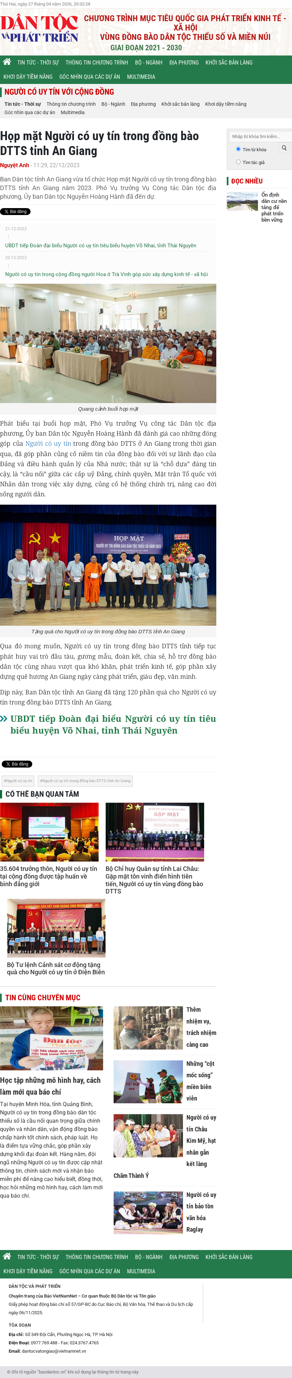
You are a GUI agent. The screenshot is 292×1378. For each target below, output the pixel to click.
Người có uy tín (48, 443)
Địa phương (184, 62)
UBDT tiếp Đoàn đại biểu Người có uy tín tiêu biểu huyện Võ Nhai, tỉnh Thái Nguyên (100, 245)
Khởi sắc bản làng (229, 62)
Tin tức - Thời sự (38, 62)
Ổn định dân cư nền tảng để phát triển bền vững (274, 207)
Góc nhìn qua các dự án (89, 77)
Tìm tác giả (254, 162)
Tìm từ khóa (254, 149)
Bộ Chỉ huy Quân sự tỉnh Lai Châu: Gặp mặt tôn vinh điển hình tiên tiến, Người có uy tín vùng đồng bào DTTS (154, 880)
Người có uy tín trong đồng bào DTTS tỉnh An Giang (86, 781)
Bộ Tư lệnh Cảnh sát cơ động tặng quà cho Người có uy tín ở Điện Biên (56, 968)
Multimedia (141, 77)
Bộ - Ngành (148, 62)
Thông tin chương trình (97, 62)
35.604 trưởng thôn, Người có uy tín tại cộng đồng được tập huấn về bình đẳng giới (48, 876)
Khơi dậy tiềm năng (27, 77)
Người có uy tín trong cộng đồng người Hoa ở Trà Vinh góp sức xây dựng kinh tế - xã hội (106, 274)
